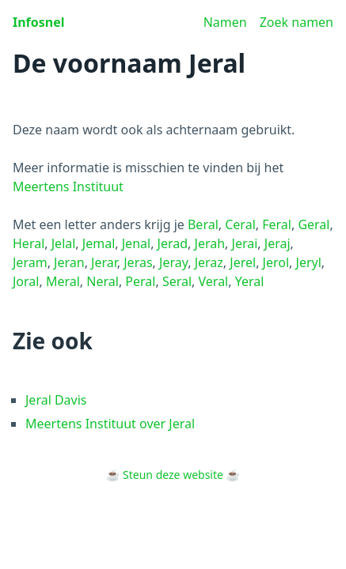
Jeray (173, 262)
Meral (63, 281)
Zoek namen (296, 22)
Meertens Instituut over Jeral (110, 423)
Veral (214, 281)
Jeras (138, 262)
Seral (177, 281)
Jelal (63, 243)
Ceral (240, 224)
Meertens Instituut (68, 186)
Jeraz (209, 262)
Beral (203, 224)
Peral (140, 281)
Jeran (69, 262)
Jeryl (308, 262)
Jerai (245, 243)
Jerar (104, 262)
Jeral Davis (56, 400)
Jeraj (277, 243)
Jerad (173, 243)
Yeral (249, 281)
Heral (28, 243)
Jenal (136, 243)
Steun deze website (173, 474)
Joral (26, 281)
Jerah (210, 243)
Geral (313, 224)
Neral (102, 281)
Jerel (243, 262)
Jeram (30, 262)
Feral (276, 224)
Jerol (276, 262)
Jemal (98, 243)
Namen (225, 22)
